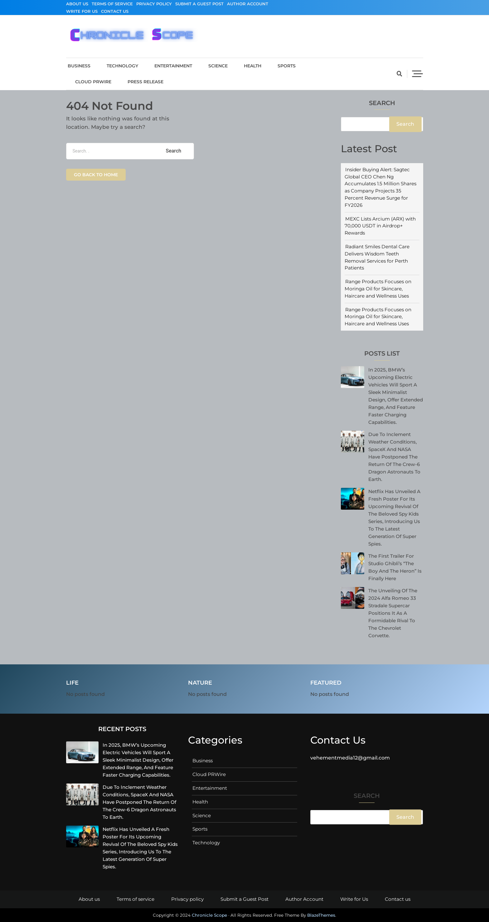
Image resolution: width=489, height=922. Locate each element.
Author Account (247, 3)
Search (382, 103)
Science (218, 66)
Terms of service (112, 3)
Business (79, 66)
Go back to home (96, 174)
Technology (122, 66)
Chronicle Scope (209, 915)
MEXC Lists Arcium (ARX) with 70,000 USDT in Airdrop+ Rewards (380, 226)
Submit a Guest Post (199, 3)
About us (77, 3)
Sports (287, 66)
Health (252, 66)
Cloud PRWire (93, 82)
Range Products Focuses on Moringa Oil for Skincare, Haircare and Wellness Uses (378, 289)
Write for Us (82, 11)
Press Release (145, 82)
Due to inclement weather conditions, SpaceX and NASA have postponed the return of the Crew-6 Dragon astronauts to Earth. (394, 456)
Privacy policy (154, 3)
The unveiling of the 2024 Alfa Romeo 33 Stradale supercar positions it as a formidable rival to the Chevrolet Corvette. (392, 613)
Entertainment (173, 66)
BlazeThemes (321, 915)
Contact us (114, 11)
